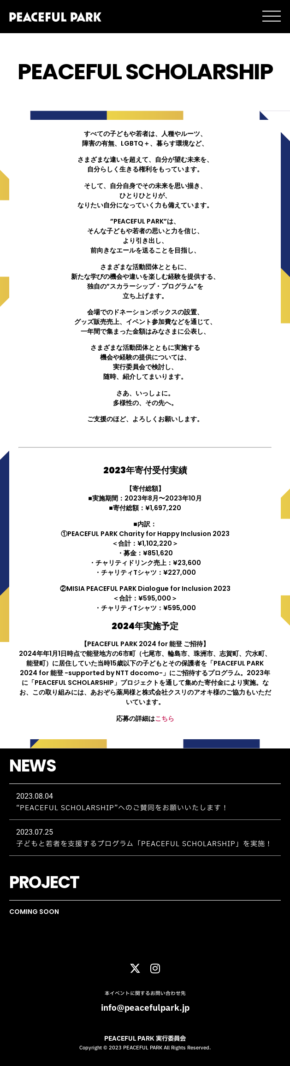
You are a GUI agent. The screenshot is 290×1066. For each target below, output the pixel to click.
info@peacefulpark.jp (145, 1008)
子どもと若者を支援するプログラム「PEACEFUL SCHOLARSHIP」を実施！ (144, 844)
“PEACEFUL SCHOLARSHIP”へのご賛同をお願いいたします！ (122, 808)
